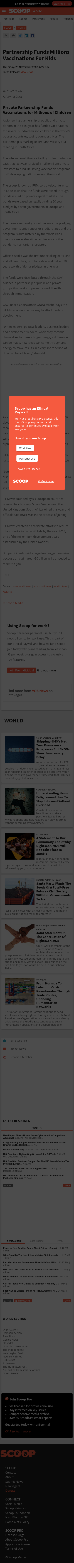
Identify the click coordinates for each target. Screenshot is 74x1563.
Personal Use (27, 458)
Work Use (25, 448)
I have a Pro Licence (28, 469)
